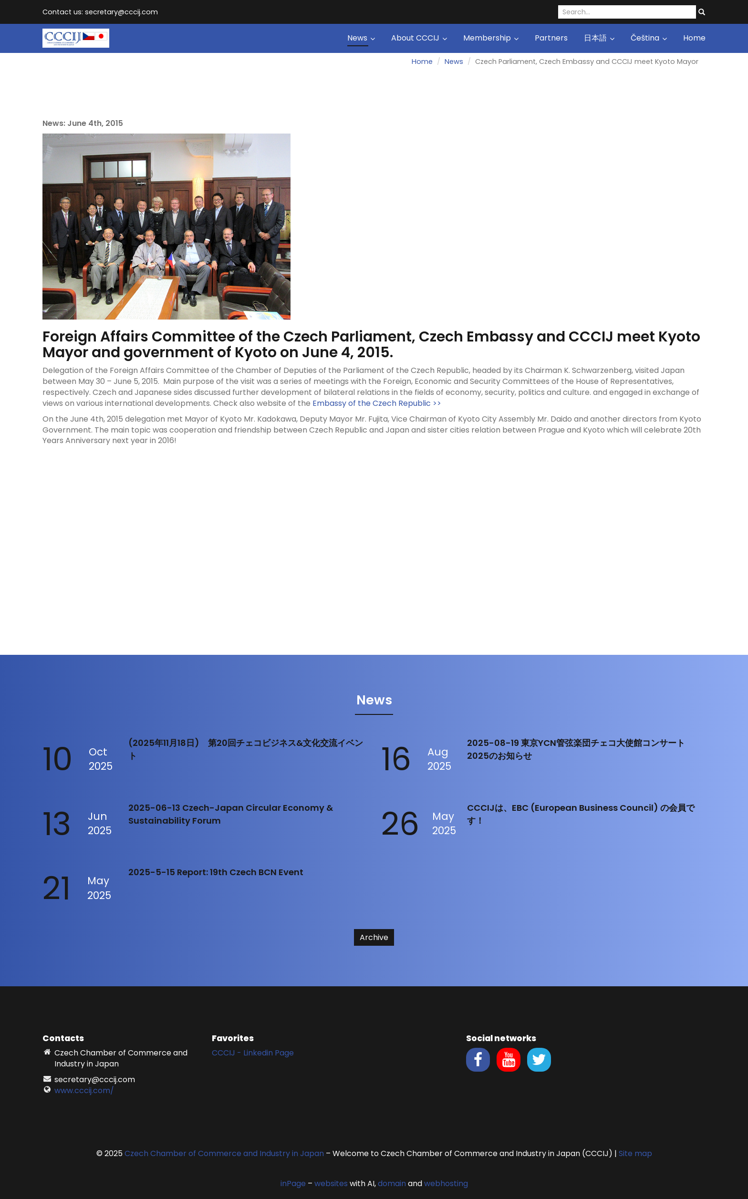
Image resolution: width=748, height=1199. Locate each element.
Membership (491, 37)
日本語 (599, 37)
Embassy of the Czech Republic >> (376, 403)
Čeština (649, 37)
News (361, 37)
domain (392, 1183)
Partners (551, 37)
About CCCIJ (419, 37)
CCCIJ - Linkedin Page (253, 1052)
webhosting (446, 1183)
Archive (374, 937)
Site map (635, 1153)
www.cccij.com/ (84, 1090)
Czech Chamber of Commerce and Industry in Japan (224, 1153)
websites (331, 1183)
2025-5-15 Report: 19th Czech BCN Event (215, 872)
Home (694, 37)
